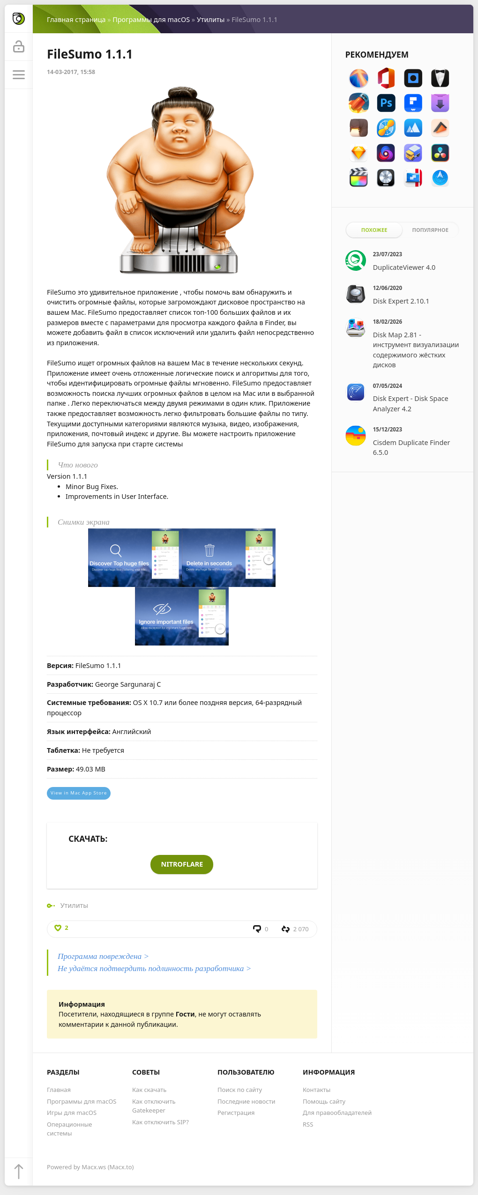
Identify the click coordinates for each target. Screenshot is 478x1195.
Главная (59, 1089)
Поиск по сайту (239, 1089)
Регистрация (236, 1112)
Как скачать (149, 1089)
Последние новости (246, 1101)
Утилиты (211, 19)
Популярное (430, 229)
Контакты (316, 1089)
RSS (308, 1124)
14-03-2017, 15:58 (71, 72)
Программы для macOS (151, 19)
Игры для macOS (72, 1112)
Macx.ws (94, 1167)
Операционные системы (69, 1128)
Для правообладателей (337, 1112)
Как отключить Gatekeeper (153, 1105)
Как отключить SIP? (160, 1122)
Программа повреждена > (103, 956)
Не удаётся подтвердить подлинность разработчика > (154, 968)
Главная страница (76, 19)
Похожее (374, 229)
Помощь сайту (324, 1101)
